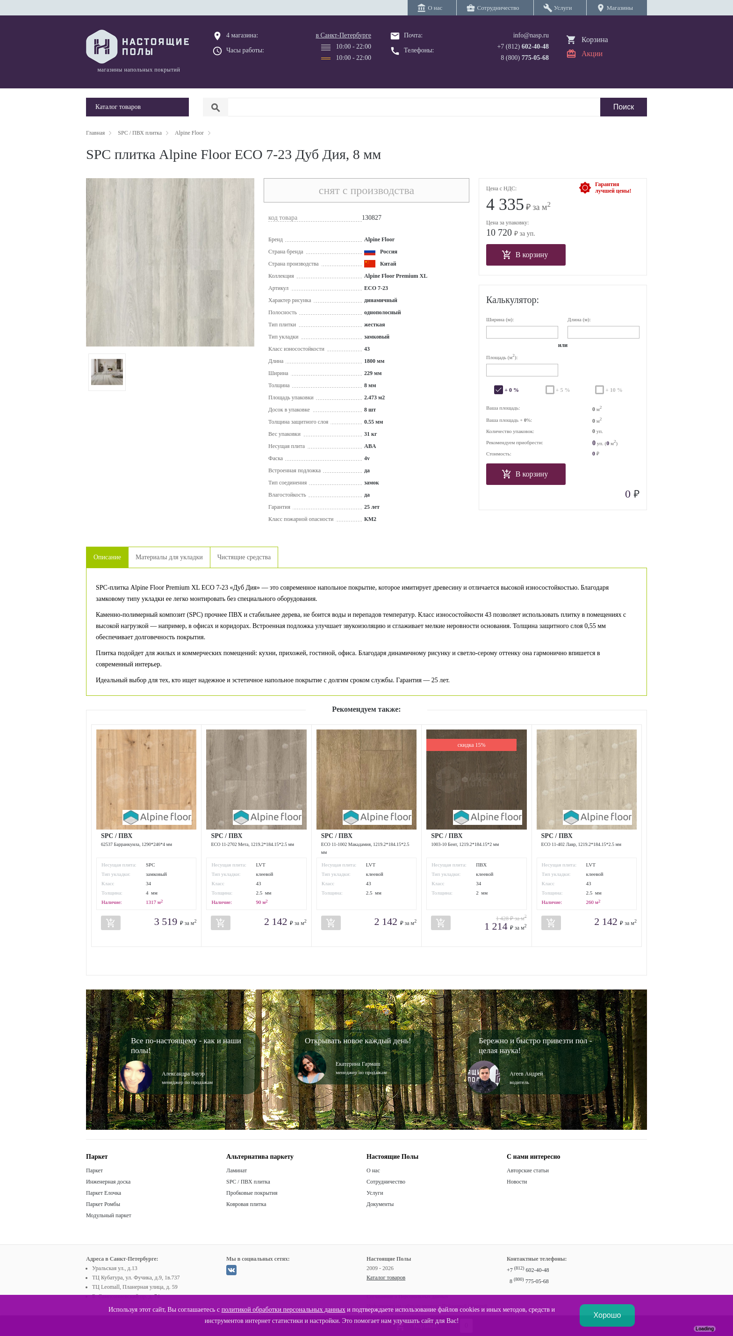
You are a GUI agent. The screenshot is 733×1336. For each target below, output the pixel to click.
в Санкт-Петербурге (343, 35)
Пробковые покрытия (252, 1193)
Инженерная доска (108, 1181)
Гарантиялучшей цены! (613, 187)
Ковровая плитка (246, 1204)
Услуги (374, 1193)
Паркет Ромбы (103, 1204)
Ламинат (236, 1170)
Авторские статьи (528, 1170)
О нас (373, 1170)
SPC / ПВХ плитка (248, 1181)
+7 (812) (523, 46)
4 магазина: (242, 35)
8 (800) (525, 57)
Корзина (595, 39)
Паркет (94, 1170)
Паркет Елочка (103, 1193)
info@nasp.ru (531, 35)
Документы (380, 1204)
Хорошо (607, 1315)
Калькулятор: (512, 300)
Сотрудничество (385, 1181)
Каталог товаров (385, 1277)
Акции (592, 54)
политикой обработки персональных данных (283, 1309)
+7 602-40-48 (528, 1270)
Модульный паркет (108, 1215)
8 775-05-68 (529, 1281)
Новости (517, 1181)
